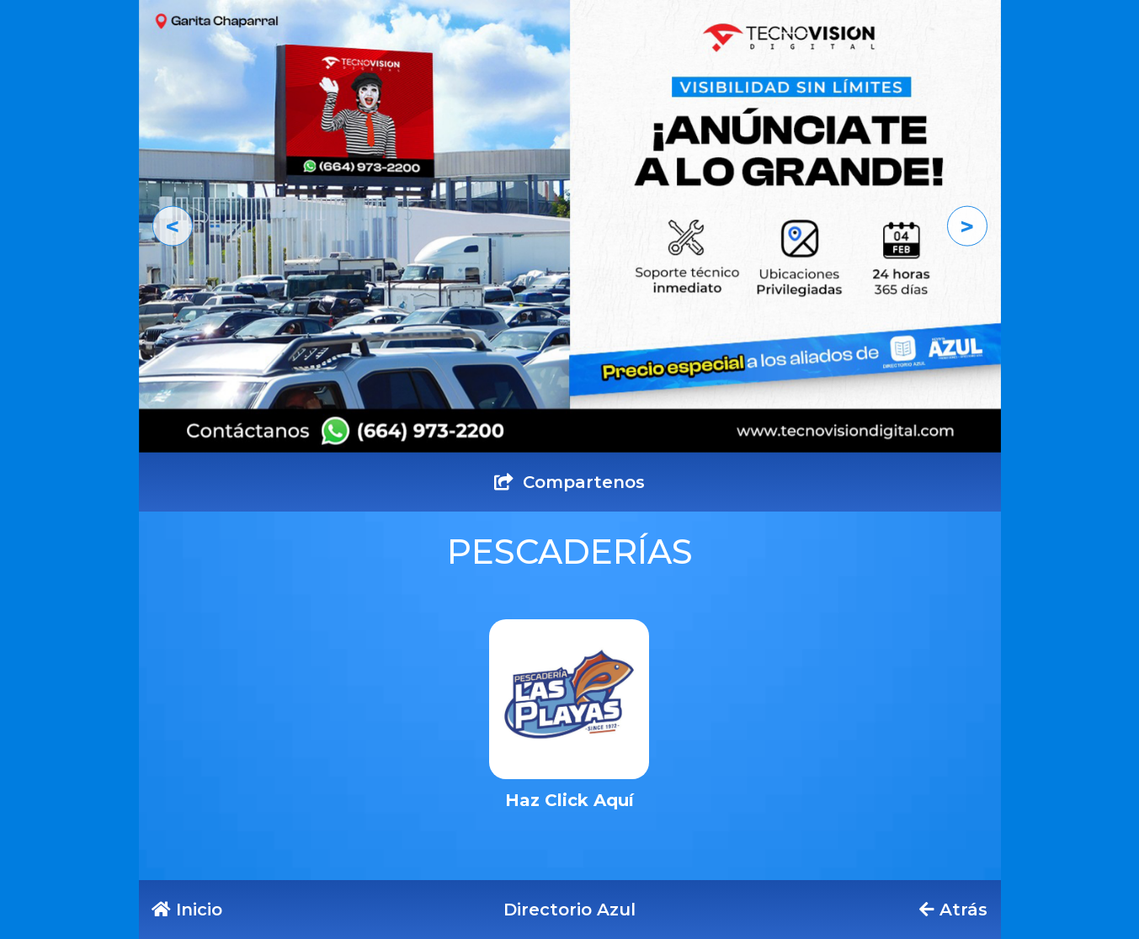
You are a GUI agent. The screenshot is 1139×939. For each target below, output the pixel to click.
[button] (172, 226)
